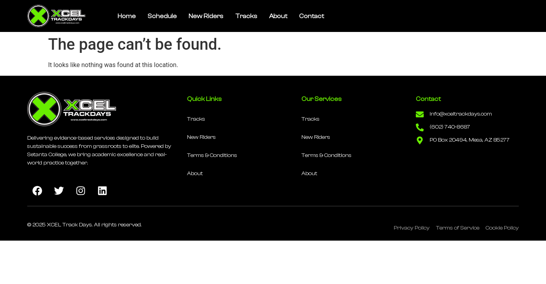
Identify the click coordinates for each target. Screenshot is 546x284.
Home (127, 16)
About (278, 16)
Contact (311, 16)
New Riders (206, 16)
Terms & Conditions (212, 155)
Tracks (246, 16)
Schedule (162, 16)
